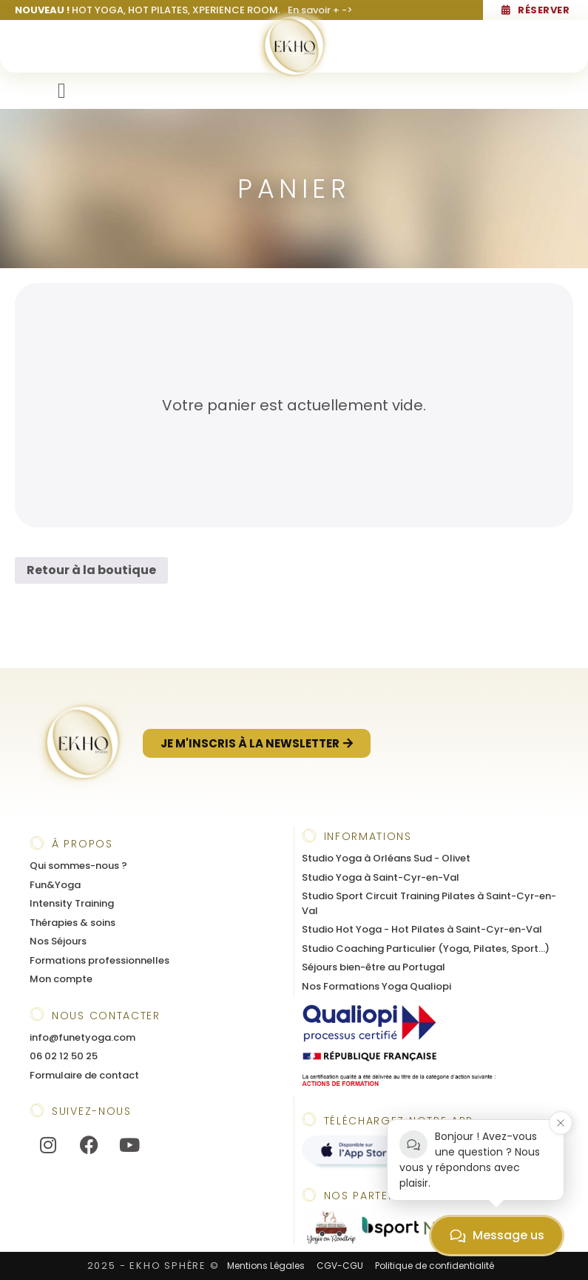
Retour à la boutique (91, 570)
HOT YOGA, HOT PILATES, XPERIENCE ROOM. (184, 10)
